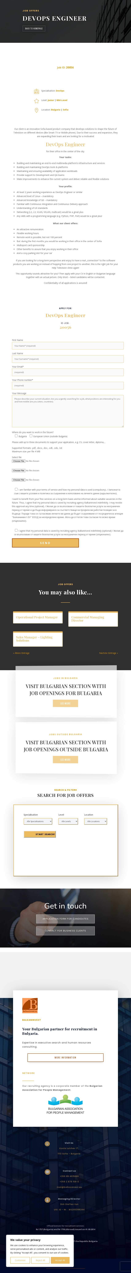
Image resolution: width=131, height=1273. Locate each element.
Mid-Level (62, 100)
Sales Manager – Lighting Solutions (34, 638)
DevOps (60, 90)
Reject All (40, 1260)
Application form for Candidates (66, 918)
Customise (20, 1260)
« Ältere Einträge (21, 653)
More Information (65, 1057)
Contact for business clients (65, 930)
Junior (51, 100)
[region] (40, 1251)
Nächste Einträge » (108, 653)
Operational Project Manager (37, 617)
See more (65, 703)
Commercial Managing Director (87, 618)
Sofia (65, 109)
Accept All (60, 1260)
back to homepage (34, 28)
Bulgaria (55, 109)
